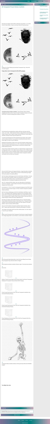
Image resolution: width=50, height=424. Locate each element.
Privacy (27, 420)
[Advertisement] (17, 15)
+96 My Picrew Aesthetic (43, 6)
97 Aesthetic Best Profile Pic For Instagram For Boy (44, 18)
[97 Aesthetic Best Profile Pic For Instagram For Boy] (37, 19)
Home (29, 1)
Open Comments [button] (17, 414)
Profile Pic (40, 1)
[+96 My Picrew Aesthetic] (37, 7)
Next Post (4, 408)
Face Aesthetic (34, 1)
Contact (22, 420)
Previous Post (29, 408)
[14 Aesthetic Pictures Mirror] (37, 10)
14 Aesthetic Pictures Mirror (44, 9)
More (44, 1)
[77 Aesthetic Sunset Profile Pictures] (37, 16)
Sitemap (30, 420)
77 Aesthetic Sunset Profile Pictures (44, 15)
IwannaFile (3, 1)
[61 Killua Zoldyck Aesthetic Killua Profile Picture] (37, 13)
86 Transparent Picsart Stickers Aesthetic (13, 7)
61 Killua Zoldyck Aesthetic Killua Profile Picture (44, 12)
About (19, 420)
